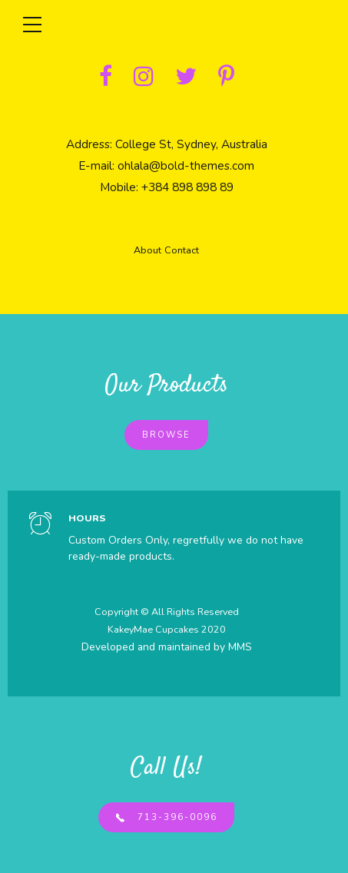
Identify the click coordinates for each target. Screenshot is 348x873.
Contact (181, 249)
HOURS (87, 517)
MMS (240, 647)
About (147, 249)
